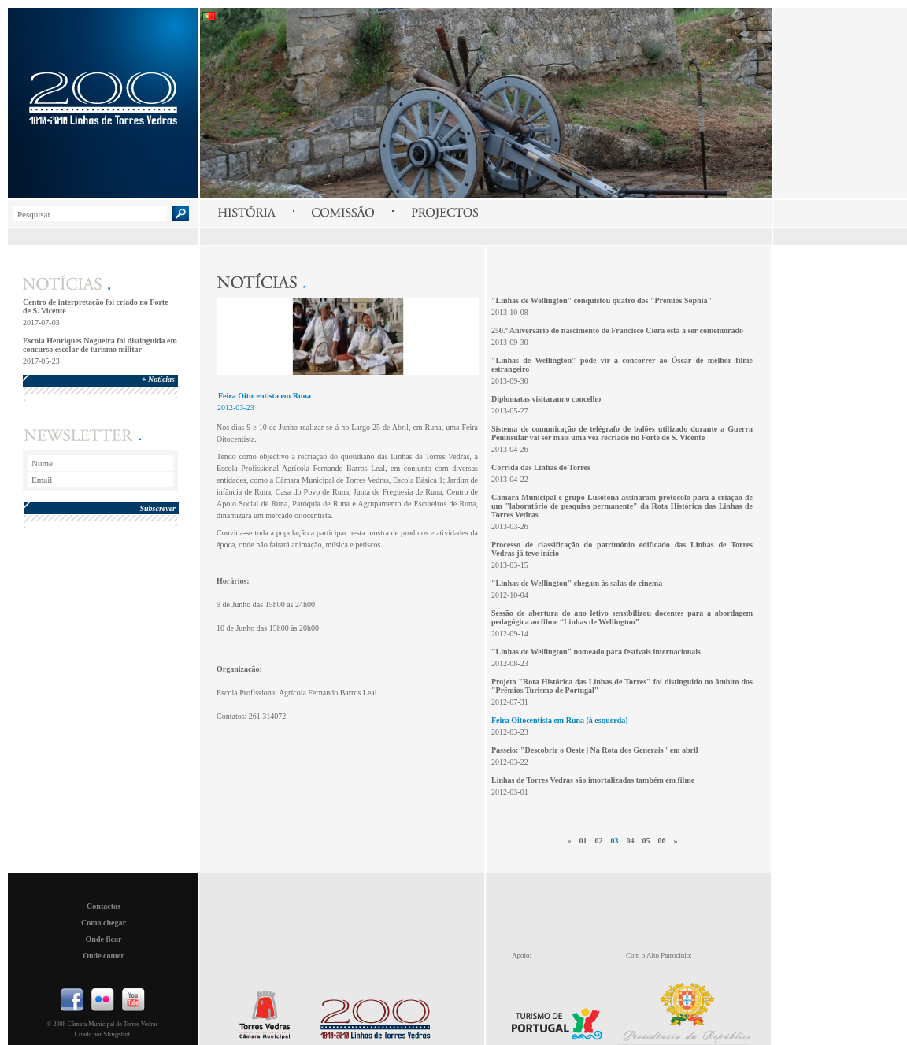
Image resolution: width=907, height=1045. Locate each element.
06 (662, 840)
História (246, 212)
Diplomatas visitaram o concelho (546, 399)
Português (209, 16)
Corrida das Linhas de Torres (540, 467)
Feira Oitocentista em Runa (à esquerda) (559, 720)
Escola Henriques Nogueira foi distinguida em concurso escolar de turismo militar (100, 345)
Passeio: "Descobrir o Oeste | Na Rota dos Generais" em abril (594, 750)
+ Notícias (158, 379)
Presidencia (692, 1009)
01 (583, 840)
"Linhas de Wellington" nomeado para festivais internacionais (596, 651)
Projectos (444, 212)
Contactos (103, 906)
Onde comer (103, 955)
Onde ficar (104, 939)
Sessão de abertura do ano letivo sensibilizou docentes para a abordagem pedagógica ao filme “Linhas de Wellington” (622, 617)
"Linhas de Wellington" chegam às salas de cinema (576, 583)
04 (631, 840)
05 (646, 840)
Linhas (372, 1015)
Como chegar (103, 922)
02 (599, 840)
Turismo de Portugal (562, 1014)
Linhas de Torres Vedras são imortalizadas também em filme (592, 780)
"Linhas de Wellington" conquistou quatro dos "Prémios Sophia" (601, 300)
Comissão (343, 212)
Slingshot (116, 1034)
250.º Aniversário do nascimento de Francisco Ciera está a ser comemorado (617, 330)
